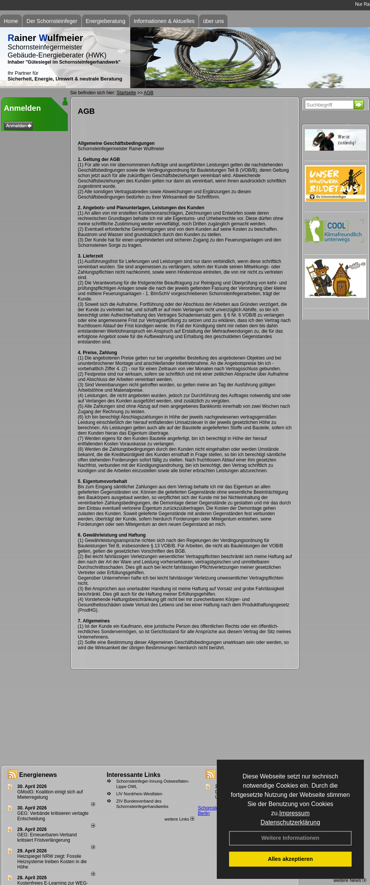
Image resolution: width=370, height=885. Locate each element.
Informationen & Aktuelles (164, 21)
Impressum (294, 813)
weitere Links (179, 819)
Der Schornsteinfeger (51, 21)
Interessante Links (133, 775)
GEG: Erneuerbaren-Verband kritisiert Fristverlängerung (47, 837)
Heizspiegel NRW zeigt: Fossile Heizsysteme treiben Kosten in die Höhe (52, 862)
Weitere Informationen (290, 838)
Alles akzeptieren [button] (290, 859)
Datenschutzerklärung (290, 822)
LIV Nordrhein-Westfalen (139, 793)
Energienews (38, 775)
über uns (213, 21)
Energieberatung (106, 21)
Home (11, 21)
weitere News (350, 880)
